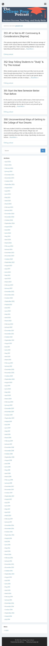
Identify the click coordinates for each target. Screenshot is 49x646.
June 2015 (7, 583)
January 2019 (8, 444)
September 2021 (9, 340)
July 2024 (7, 230)
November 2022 (9, 295)
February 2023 (9, 285)
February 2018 (9, 480)
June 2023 (8, 272)
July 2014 (7, 619)
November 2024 (9, 217)
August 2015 (8, 577)
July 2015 (7, 580)
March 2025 (8, 204)
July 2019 (7, 424)
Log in (6, 630)
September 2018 (9, 457)
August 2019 (8, 421)
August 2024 (8, 226)
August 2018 (8, 460)
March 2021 (8, 359)
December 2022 (9, 291)
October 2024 (9, 220)
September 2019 (9, 418)
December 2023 (9, 252)
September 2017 (9, 496)
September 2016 (9, 535)
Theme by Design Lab (32, 642)
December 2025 (9, 174)
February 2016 (9, 557)
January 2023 (8, 288)
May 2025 (7, 197)
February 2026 (9, 168)
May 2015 (7, 587)
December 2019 (9, 408)
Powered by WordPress (17, 642)
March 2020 (8, 398)
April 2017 (7, 512)
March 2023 (8, 282)
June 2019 (7, 428)
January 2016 (8, 561)
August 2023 (8, 265)
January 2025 (8, 210)
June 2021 (7, 350)
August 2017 (8, 499)
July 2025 (7, 191)
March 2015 (8, 593)
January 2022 (8, 327)
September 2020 (9, 379)
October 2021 (8, 337)
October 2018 (9, 454)
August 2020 (8, 382)
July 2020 (7, 385)
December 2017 (9, 486)
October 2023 (9, 259)
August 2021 (8, 343)
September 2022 (9, 301)
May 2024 (7, 236)
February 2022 (9, 324)
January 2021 (8, 366)
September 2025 (9, 184)
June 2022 (8, 311)
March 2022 (8, 320)
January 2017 (8, 522)
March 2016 (8, 554)
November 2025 (9, 178)
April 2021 (7, 356)
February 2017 (9, 518)
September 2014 (9, 613)
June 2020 (8, 389)
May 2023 (7, 275)
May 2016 (7, 548)
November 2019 (9, 411)
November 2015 (9, 567)
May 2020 (7, 392)
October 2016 (9, 532)
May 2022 (7, 314)
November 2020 (9, 372)
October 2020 (9, 376)
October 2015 (9, 570)
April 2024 (8, 239)
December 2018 (9, 447)
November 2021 (9, 333)
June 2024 (8, 233)
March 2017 (8, 515)
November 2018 (9, 450)
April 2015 (7, 590)
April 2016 (7, 551)
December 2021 (9, 330)
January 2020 (8, 405)
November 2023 (9, 255)
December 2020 (9, 369)
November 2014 (9, 606)
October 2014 (9, 609)
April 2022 (8, 317)
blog (6, 54)
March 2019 (8, 437)
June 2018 (7, 467)
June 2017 (7, 505)
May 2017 (7, 509)
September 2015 (9, 574)
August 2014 (8, 616)
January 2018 (8, 483)
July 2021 (7, 346)
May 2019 (7, 431)
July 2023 (7, 269)
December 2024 (9, 213)
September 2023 (9, 262)
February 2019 (9, 441)
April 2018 (7, 473)
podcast (11, 54)
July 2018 (7, 463)
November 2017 (9, 489)
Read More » (30, 49)
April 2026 (8, 161)
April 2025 (8, 200)
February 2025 (9, 207)
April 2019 (7, 434)
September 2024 (9, 223)
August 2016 (8, 538)
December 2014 (9, 603)
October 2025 (9, 181)
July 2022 (7, 307)
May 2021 (7, 353)
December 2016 (9, 525)
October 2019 (8, 415)
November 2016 (9, 528)
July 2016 (7, 541)
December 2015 (9, 564)
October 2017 (8, 492)
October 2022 (9, 298)
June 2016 (7, 544)
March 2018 (8, 476)
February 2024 (9, 246)
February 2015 (9, 596)
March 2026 (8, 165)
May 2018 (7, 470)
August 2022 (8, 304)
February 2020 (9, 402)
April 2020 (8, 395)
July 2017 (7, 502)
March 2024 (8, 243)
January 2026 (8, 171)
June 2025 (8, 194)
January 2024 (8, 249)
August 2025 (8, 187)
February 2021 (9, 363)
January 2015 (8, 600)
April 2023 (8, 278)
